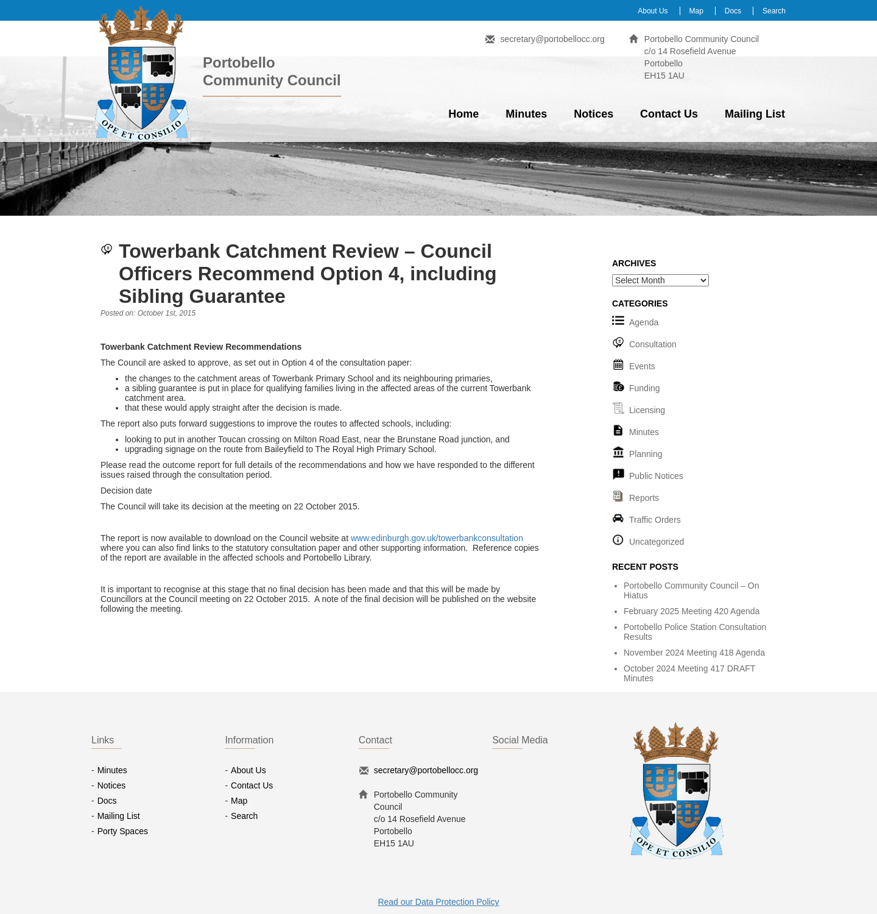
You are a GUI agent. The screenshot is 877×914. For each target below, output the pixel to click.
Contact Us (669, 114)
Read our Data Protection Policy (438, 902)
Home (463, 114)
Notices (593, 114)
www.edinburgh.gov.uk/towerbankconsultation (437, 538)
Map (696, 11)
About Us (652, 11)
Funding (644, 388)
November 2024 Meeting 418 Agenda (694, 652)
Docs (733, 11)
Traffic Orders (655, 520)
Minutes (526, 114)
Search (774, 11)
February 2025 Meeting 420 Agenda (691, 611)
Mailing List (755, 114)
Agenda (643, 322)
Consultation (653, 344)
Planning (646, 454)
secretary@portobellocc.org (552, 39)
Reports (644, 498)
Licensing (647, 410)
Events (642, 366)
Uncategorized (656, 542)
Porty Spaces (122, 831)
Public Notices (656, 476)
